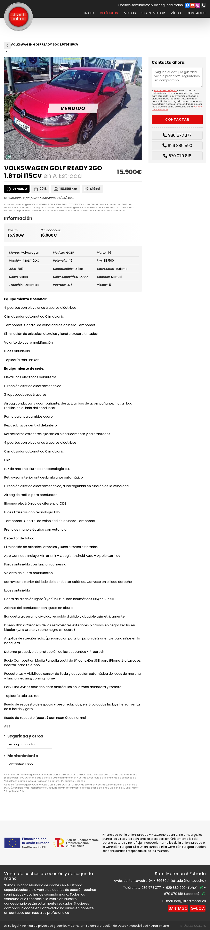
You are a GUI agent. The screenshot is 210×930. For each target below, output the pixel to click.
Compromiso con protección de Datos (98, 926)
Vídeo (176, 13)
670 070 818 (180, 156)
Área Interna (160, 926)
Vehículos (109, 13)
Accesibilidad (138, 926)
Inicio (89, 13)
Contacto (196, 13)
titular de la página (165, 90)
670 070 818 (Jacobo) (181, 893)
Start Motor (153, 13)
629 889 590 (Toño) (181, 887)
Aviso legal (11, 926)
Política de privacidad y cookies (44, 926)
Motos (130, 13)
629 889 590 (180, 145)
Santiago (178, 908)
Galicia (198, 908)
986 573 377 (180, 135)
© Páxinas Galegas (193, 925)
